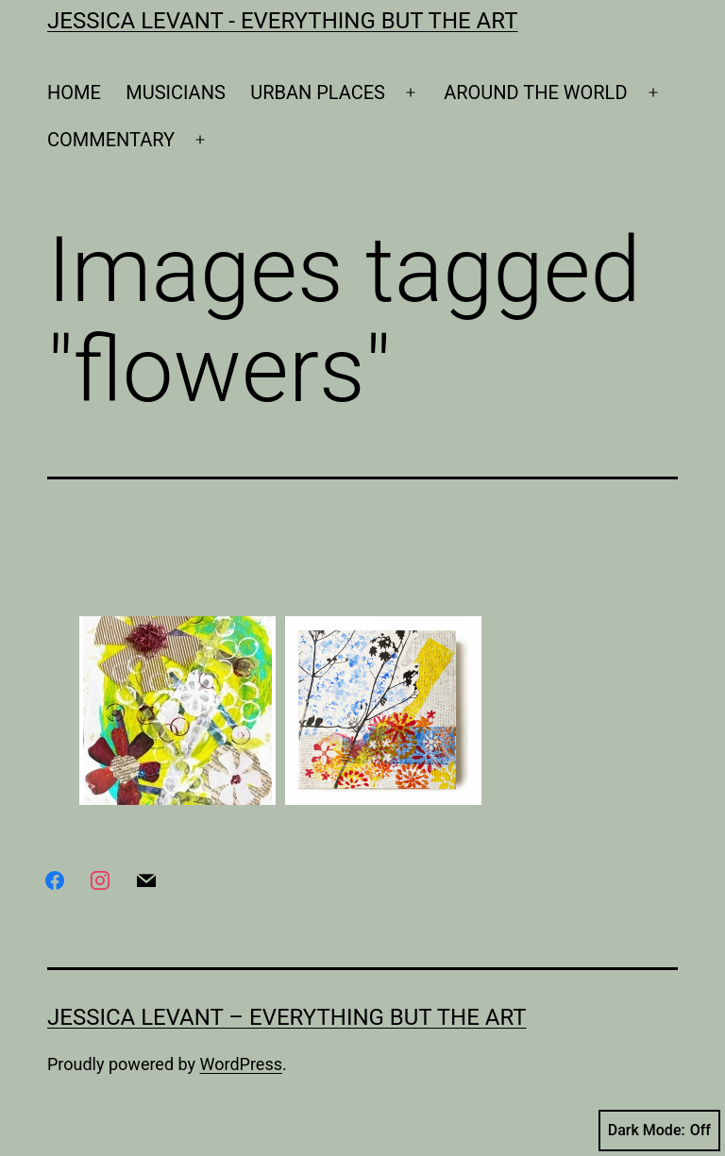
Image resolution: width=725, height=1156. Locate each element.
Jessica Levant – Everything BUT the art (287, 1017)
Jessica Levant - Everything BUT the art (282, 21)
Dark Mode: (659, 1130)
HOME (74, 92)
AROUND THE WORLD (535, 92)
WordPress (241, 1064)
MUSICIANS (176, 92)
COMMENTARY (111, 139)
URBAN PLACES (317, 92)
